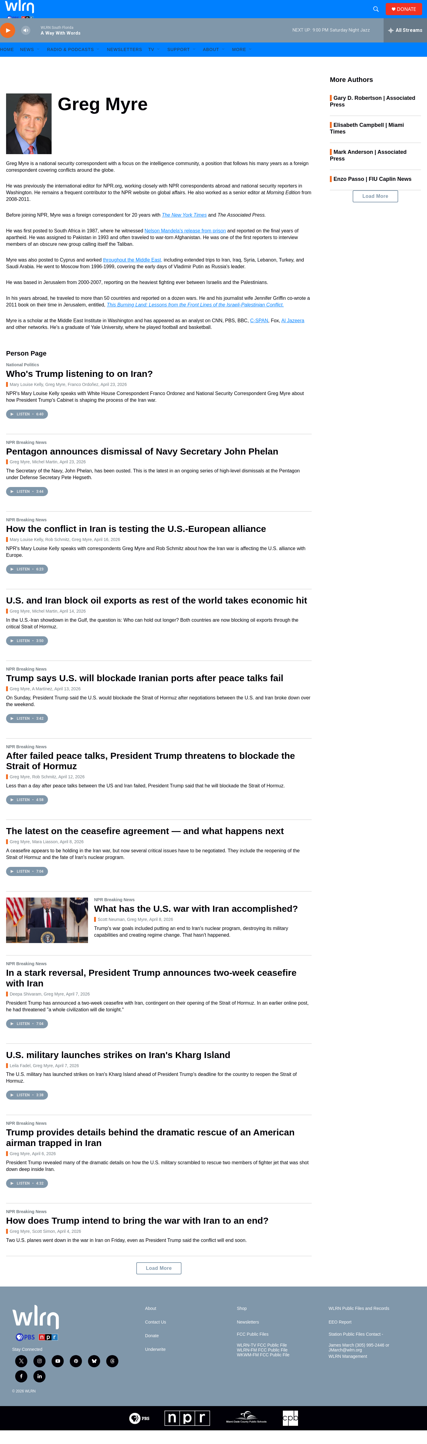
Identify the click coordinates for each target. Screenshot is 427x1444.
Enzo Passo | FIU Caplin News (373, 193)
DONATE (410, 16)
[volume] (26, 44)
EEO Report (340, 1336)
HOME (7, 63)
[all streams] (405, 44)
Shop (242, 1322)
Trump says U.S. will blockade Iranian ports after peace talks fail (144, 692)
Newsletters (124, 63)
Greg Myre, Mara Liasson (34, 855)
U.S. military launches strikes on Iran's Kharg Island (118, 1069)
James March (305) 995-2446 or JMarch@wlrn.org (359, 1361)
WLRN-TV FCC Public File (262, 1359)
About (211, 63)
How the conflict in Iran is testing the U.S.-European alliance (136, 542)
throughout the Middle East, (132, 273)
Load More (159, 1281)
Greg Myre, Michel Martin (33, 475)
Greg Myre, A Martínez (31, 702)
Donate (152, 1349)
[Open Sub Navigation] (38, 63)
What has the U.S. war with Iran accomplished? (196, 922)
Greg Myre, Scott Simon (32, 1245)
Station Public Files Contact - (356, 1348)
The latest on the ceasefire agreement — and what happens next (145, 845)
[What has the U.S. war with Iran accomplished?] (47, 934)
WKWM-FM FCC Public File (263, 1368)
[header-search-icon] (378, 16)
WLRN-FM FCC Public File (262, 1363)
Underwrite (155, 1363)
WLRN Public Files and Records (359, 1322)
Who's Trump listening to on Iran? (79, 387)
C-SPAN (259, 334)
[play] (7, 44)
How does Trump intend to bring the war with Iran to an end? (137, 1234)
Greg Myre (20, 1167)
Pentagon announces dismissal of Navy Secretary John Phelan (142, 465)
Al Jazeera (292, 334)
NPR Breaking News (26, 456)
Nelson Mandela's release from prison (185, 244)
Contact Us (155, 1336)
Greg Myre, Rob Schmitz (33, 790)
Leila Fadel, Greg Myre (31, 1079)
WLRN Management (348, 1370)
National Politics (22, 378)
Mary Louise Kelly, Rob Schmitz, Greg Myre (51, 553)
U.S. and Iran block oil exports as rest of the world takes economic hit (156, 614)
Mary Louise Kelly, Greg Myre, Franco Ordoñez (54, 398)
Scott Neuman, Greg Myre (122, 933)
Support (178, 63)
